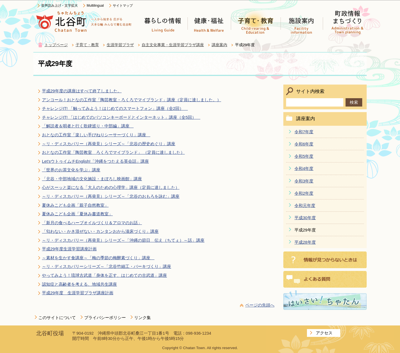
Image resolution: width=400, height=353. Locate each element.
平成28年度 (305, 242)
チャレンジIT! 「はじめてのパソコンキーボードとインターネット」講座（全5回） (121, 117)
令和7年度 (303, 131)
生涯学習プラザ (120, 45)
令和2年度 (303, 193)
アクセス (324, 332)
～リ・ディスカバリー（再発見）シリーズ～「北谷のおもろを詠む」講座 (110, 196)
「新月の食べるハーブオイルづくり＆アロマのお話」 (92, 222)
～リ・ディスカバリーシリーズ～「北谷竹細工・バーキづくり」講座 (106, 266)
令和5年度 (303, 156)
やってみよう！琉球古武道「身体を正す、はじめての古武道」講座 (104, 275)
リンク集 (142, 317)
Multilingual (95, 6)
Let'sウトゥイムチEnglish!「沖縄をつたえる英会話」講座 (95, 161)
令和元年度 (304, 205)
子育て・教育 (87, 45)
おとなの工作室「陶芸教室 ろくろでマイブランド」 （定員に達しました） (113, 152)
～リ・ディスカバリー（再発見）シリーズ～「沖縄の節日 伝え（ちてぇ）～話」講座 (123, 240)
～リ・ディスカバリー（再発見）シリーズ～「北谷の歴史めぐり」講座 (108, 143)
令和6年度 (303, 144)
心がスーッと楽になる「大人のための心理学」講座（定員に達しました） (110, 187)
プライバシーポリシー (105, 317)
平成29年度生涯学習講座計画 (69, 248)
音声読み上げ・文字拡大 (59, 6)
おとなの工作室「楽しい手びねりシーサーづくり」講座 (96, 134)
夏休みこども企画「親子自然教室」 (75, 205)
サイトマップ (123, 6)
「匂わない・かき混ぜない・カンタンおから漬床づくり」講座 (100, 231)
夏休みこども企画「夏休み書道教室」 (77, 213)
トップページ (56, 45)
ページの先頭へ (259, 305)
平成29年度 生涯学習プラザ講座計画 (77, 292)
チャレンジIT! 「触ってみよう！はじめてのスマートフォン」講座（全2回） (115, 108)
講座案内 (219, 45)
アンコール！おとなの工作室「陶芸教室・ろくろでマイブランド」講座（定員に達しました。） (131, 99)
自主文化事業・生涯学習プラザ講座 (173, 45)
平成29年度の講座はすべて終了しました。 (82, 90)
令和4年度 (303, 168)
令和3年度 (303, 181)
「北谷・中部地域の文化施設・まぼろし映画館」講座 (92, 178)
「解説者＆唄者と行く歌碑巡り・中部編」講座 (88, 126)
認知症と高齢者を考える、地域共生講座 (79, 284)
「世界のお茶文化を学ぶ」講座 (71, 169)
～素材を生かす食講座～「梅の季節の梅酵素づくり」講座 (98, 257)
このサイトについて (57, 317)
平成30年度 (305, 217)
